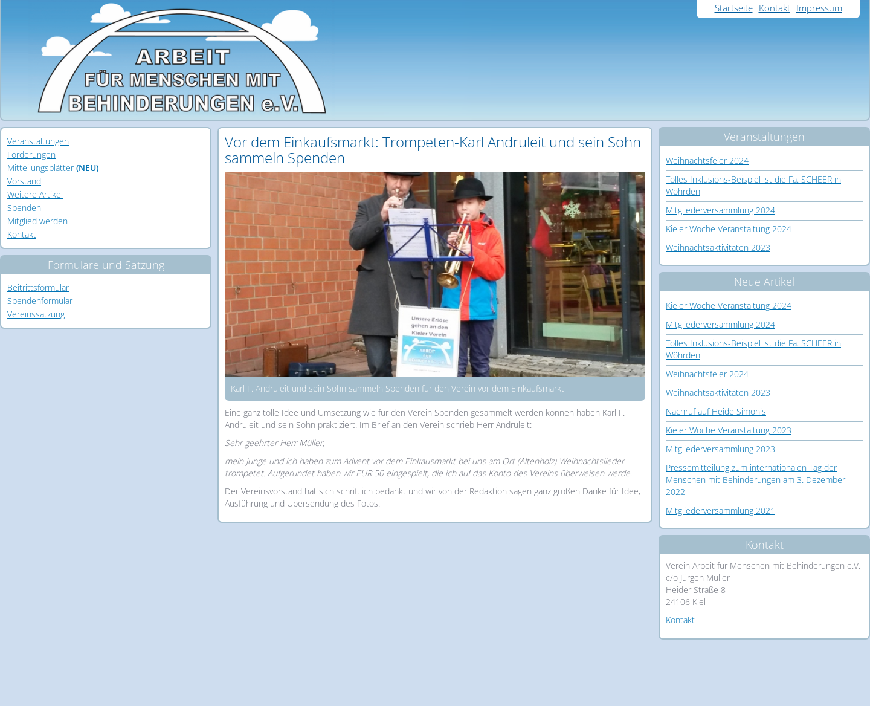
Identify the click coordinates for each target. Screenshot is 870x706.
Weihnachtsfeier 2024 (707, 160)
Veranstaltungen (38, 141)
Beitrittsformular (38, 287)
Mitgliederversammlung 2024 (720, 210)
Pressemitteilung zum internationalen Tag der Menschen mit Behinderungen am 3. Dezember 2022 (755, 479)
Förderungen (31, 154)
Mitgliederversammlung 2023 (720, 449)
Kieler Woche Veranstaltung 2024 (728, 229)
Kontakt (774, 8)
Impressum (819, 8)
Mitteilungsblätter (52, 167)
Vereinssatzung (36, 314)
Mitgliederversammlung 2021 (720, 510)
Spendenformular (39, 300)
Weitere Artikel (35, 194)
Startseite (734, 8)
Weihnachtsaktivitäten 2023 (718, 247)
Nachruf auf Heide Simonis (716, 411)
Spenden (24, 207)
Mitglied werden (37, 221)
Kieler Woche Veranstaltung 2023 (728, 430)
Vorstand (24, 181)
